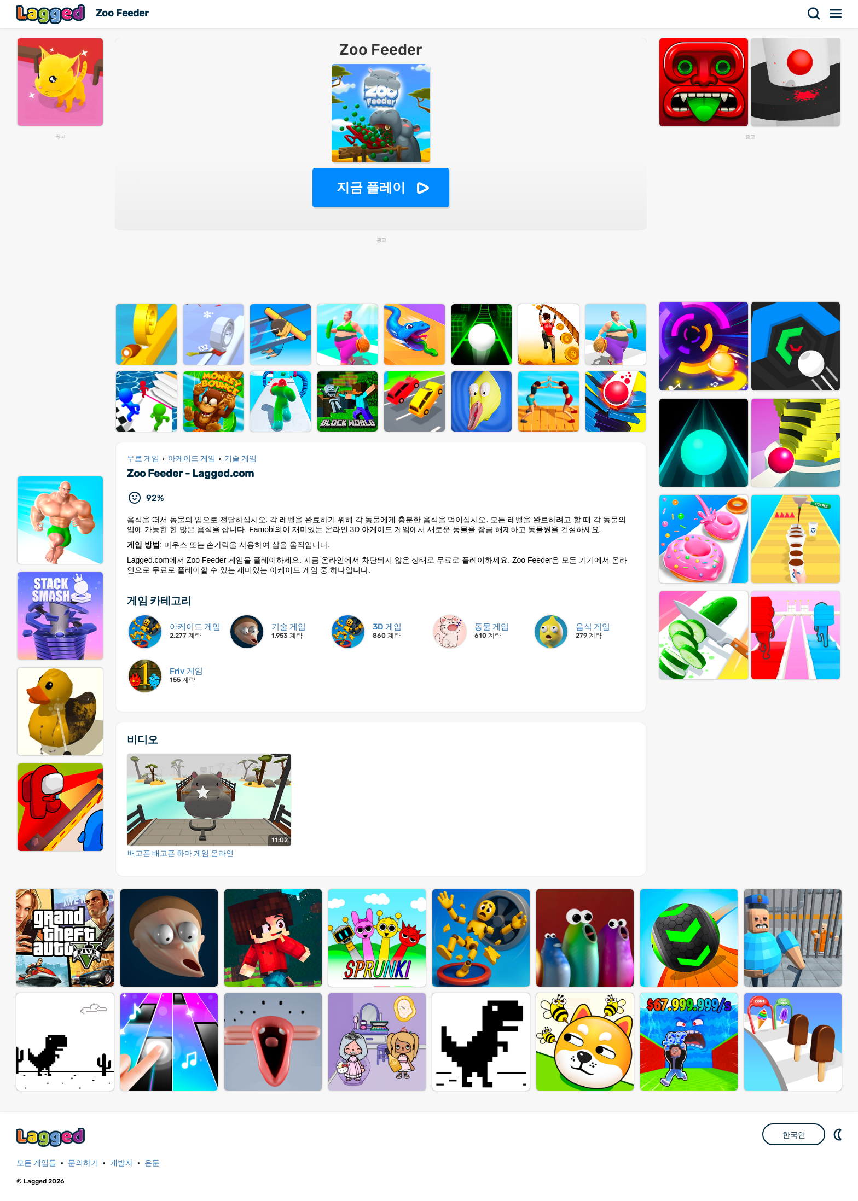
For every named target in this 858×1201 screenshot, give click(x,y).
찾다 (814, 13)
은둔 (152, 1163)
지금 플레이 (371, 187)
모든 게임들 (36, 1163)
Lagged (52, 14)
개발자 (121, 1163)
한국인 (793, 1134)
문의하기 (83, 1163)
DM (839, 1134)
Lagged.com (52, 1137)
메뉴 (836, 13)
